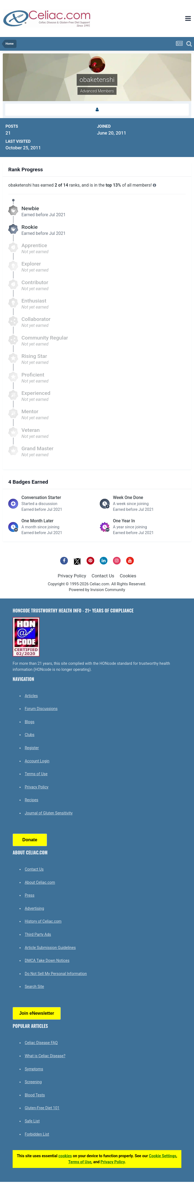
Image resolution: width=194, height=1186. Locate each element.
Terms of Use (36, 774)
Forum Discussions (41, 708)
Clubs (29, 734)
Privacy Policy (72, 575)
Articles (31, 696)
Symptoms (34, 1069)
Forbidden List (37, 1134)
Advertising (34, 908)
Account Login (37, 761)
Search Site (34, 986)
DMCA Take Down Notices (47, 960)
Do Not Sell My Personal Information (56, 973)
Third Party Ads (38, 934)
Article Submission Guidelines (50, 947)
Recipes (31, 800)
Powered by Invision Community (97, 590)
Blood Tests (35, 1095)
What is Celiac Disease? (45, 1056)
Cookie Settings (162, 1156)
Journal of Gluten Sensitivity (49, 813)
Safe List (32, 1121)
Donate (29, 839)
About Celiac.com (40, 882)
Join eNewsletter (36, 1013)
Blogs (29, 722)
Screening (33, 1082)
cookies (65, 1156)
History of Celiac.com (43, 921)
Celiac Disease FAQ (41, 1042)
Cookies (128, 575)
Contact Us (103, 575)
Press (29, 895)
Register (32, 748)
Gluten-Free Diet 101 (42, 1108)
